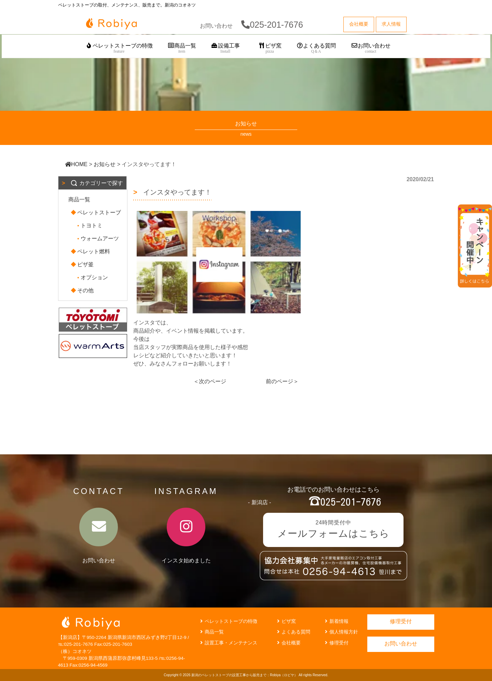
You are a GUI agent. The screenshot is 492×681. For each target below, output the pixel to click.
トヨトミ (88, 225)
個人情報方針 (340, 632)
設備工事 (225, 48)
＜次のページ (209, 381)
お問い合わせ (371, 48)
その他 (83, 290)
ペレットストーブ (96, 212)
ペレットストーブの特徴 (119, 48)
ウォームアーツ (97, 238)
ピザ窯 (270, 48)
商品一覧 (181, 48)
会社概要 (288, 642)
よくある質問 (316, 48)
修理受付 (335, 642)
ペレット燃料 (91, 251)
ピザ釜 (83, 264)
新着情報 (335, 621)
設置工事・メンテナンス (228, 642)
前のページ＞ (282, 381)
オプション (91, 277)
